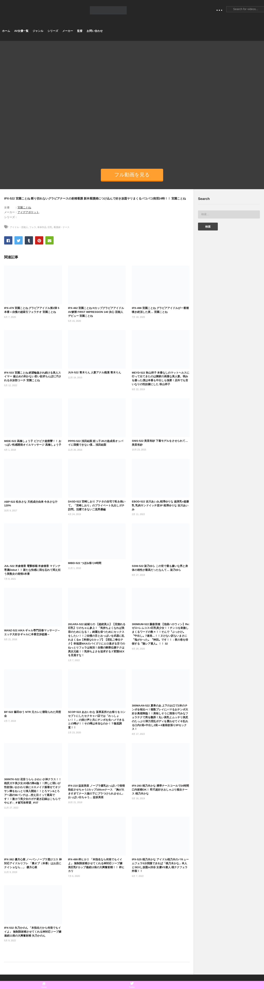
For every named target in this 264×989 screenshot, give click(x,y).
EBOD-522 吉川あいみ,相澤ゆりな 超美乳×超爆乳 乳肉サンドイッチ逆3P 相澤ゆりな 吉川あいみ (160, 505)
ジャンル (38, 30)
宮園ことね (24, 207)
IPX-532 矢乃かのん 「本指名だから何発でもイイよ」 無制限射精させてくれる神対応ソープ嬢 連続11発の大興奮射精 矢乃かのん (32, 931)
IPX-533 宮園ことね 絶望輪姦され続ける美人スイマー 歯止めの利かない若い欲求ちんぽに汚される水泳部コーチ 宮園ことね (32, 376)
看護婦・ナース (62, 227)
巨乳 (50, 227)
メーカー (67, 30)
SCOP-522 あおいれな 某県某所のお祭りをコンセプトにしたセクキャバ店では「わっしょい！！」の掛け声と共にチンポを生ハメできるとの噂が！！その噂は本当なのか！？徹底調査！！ (96, 719)
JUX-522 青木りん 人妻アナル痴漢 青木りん (94, 372)
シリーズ (52, 30)
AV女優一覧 (21, 30)
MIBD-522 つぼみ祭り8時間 (84, 563)
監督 (79, 30)
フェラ (32, 227)
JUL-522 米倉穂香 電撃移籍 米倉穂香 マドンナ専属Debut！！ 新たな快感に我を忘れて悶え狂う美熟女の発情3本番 (32, 569)
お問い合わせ (95, 30)
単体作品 (41, 227)
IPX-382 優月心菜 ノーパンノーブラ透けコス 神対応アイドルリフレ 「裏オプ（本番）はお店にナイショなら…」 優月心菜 (33, 863)
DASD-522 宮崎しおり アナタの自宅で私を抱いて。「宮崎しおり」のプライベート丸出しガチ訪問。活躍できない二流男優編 (96, 505)
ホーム (6, 30)
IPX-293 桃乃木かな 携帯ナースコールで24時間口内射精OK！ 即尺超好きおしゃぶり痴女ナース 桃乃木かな (160, 789)
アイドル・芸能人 (19, 227)
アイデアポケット (28, 212)
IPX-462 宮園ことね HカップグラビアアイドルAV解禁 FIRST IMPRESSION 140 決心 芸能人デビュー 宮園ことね (96, 311)
